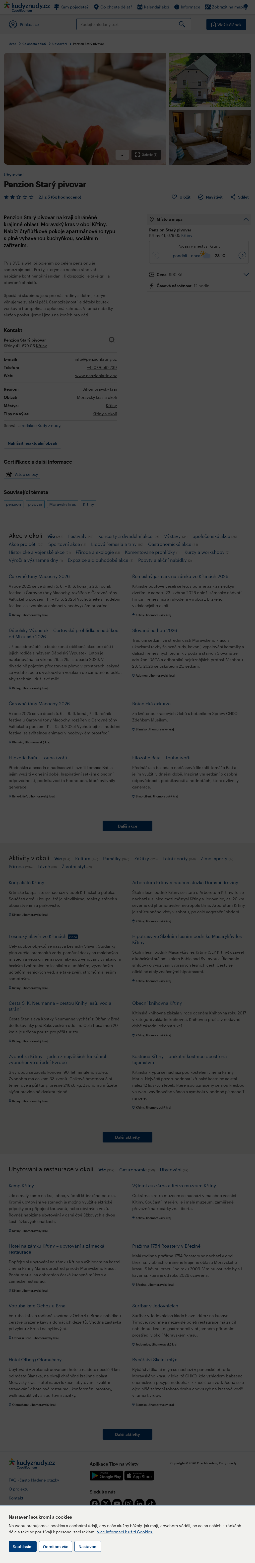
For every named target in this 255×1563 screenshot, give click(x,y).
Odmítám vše (55, 1546)
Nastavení (87, 1546)
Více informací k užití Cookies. (125, 1531)
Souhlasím (23, 1546)
